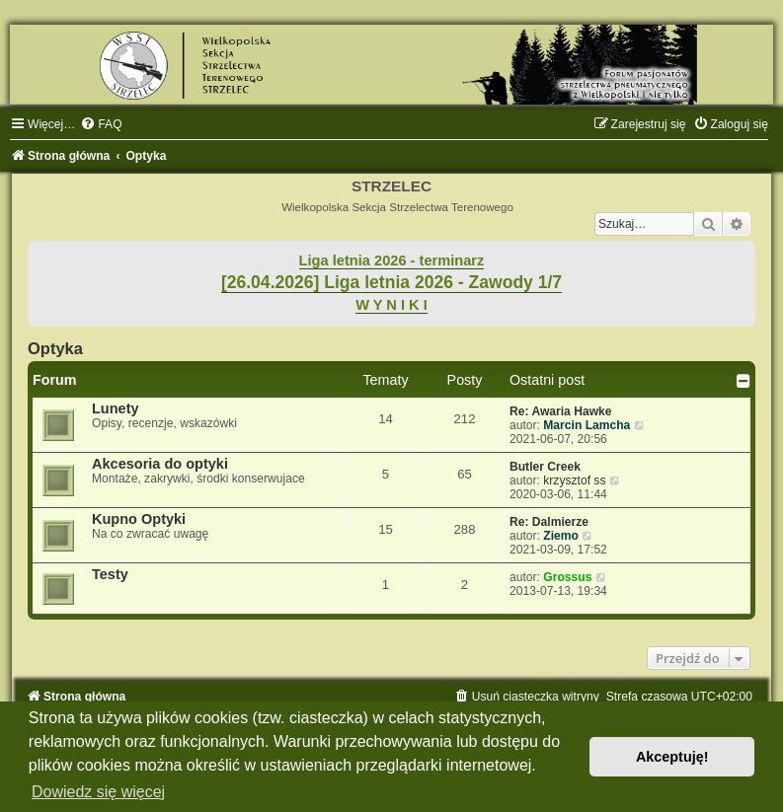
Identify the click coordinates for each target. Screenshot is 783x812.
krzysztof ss (574, 480)
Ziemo (561, 536)
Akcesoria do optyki (160, 464)
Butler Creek (545, 467)
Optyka (55, 348)
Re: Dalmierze (548, 522)
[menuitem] (100, 124)
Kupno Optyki (139, 519)
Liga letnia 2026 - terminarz (392, 260)
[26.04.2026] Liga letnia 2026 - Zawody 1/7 (391, 282)
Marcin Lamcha (586, 425)
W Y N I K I (391, 305)
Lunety (115, 408)
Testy (110, 574)
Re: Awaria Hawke (560, 411)
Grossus (567, 577)
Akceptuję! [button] (672, 757)
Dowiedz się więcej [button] (98, 791)
